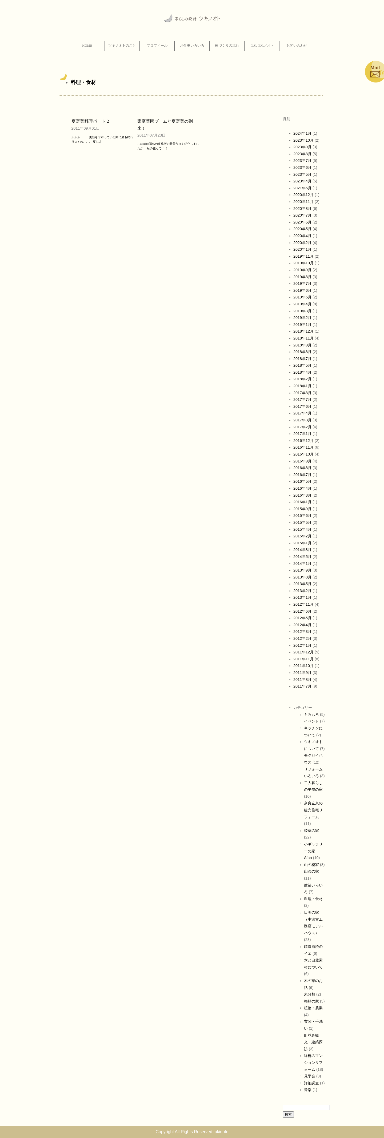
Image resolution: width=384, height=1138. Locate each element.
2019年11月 (303, 256)
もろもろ (311, 714)
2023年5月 (302, 174)
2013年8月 (302, 577)
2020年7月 (302, 215)
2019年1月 (302, 324)
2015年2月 (302, 536)
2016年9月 (302, 461)
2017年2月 (302, 427)
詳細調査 (311, 1083)
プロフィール (157, 45)
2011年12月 (303, 652)
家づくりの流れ (227, 45)
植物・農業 (313, 1008)
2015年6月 (302, 515)
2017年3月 (302, 420)
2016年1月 (302, 502)
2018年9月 (302, 345)
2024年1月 (302, 133)
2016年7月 (302, 475)
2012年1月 (302, 645)
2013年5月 (302, 584)
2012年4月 (302, 625)
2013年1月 (302, 597)
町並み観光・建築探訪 (313, 1042)
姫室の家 (311, 830)
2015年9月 (302, 509)
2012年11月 (303, 604)
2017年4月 (302, 413)
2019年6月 (302, 290)
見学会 (309, 1076)
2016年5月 (302, 481)
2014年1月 (302, 563)
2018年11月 (303, 338)
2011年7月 (302, 686)
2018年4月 (302, 372)
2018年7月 (302, 359)
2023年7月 (302, 160)
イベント (311, 721)
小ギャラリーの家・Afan (313, 851)
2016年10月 (303, 454)
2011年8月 (302, 679)
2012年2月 (302, 638)
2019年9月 (302, 270)
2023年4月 (302, 181)
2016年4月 (302, 488)
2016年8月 (302, 468)
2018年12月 (303, 331)
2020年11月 (303, 201)
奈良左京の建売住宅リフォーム (313, 810)
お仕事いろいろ (192, 45)
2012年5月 (302, 618)
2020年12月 (303, 195)
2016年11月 (303, 447)
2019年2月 (302, 318)
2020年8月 (302, 208)
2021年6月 (302, 188)
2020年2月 (302, 243)
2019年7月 (302, 283)
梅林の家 (311, 1001)
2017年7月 (302, 399)
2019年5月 (302, 297)
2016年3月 (302, 495)
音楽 (307, 1090)
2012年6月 (302, 611)
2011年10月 (303, 666)
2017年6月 (302, 406)
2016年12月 (303, 440)
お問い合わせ (296, 45)
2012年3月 (302, 631)
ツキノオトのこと (122, 45)
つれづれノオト (262, 45)
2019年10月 (303, 263)
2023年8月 (302, 154)
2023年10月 (303, 140)
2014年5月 (302, 556)
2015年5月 (302, 522)
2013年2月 (302, 591)
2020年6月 (302, 222)
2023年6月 (302, 167)
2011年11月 (303, 659)
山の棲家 (311, 865)
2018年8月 (302, 352)
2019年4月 (302, 304)
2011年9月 (302, 672)
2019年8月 (302, 277)
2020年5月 (302, 229)
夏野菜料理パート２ (90, 121)
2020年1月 (302, 249)
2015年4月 (302, 529)
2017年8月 (302, 393)
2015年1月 (302, 543)
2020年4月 (302, 236)
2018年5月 (302, 365)
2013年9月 (302, 570)
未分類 (309, 994)
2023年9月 (302, 147)
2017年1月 (302, 434)
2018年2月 (302, 379)
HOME (87, 45)
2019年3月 (302, 311)
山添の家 (311, 871)
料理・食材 (83, 82)
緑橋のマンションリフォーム (313, 1062)
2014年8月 (302, 550)
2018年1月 (302, 386)
